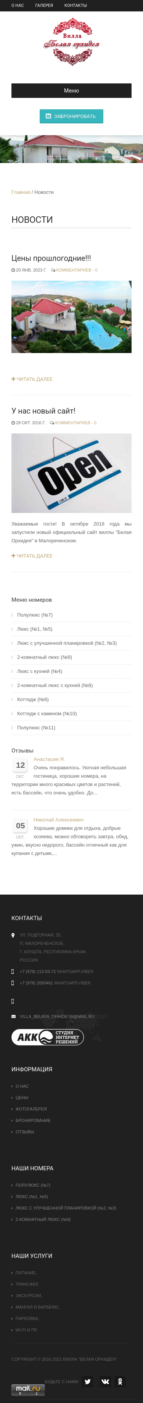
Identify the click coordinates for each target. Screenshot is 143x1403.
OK (120, 1381)
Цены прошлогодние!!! (51, 258)
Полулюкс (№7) (35, 615)
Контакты (75, 5)
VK (105, 1381)
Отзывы (22, 750)
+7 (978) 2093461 (36, 983)
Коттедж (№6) (33, 699)
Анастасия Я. (49, 759)
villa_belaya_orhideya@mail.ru (57, 1016)
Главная (20, 192)
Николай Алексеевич (59, 820)
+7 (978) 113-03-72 (38, 971)
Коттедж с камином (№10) (47, 713)
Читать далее (32, 379)
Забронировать (75, 116)
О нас (17, 5)
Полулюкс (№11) (36, 727)
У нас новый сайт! (43, 410)
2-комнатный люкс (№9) (44, 657)
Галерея (44, 5)
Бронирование (33, 1120)
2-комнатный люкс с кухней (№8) (55, 685)
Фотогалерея (31, 1109)
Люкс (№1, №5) (34, 629)
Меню (48, 91)
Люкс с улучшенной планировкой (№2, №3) (67, 643)
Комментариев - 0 (77, 270)
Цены (22, 1097)
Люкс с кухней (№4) (39, 671)
